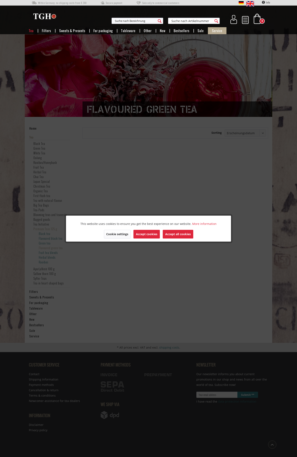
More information (204, 224)
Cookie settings (117, 234)
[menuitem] (157, 21)
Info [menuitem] (266, 2)
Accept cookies (146, 234)
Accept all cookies (178, 234)
